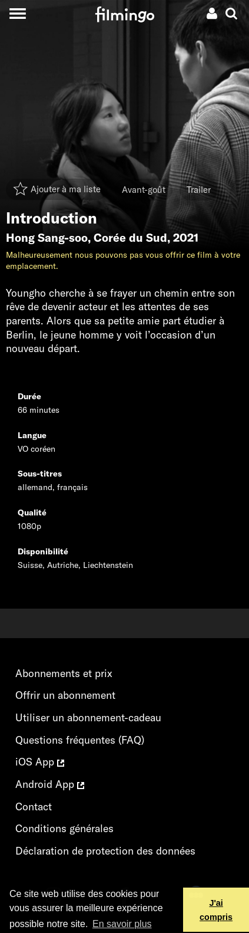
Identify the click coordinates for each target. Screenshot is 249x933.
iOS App (39, 761)
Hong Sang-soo (47, 238)
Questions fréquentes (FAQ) (79, 740)
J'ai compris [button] (216, 910)
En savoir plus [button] (122, 924)
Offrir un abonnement (65, 695)
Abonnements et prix (63, 673)
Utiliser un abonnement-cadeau (88, 717)
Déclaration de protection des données (105, 851)
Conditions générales (64, 828)
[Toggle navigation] (17, 13)
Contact (33, 806)
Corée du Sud (130, 238)
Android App (49, 784)
